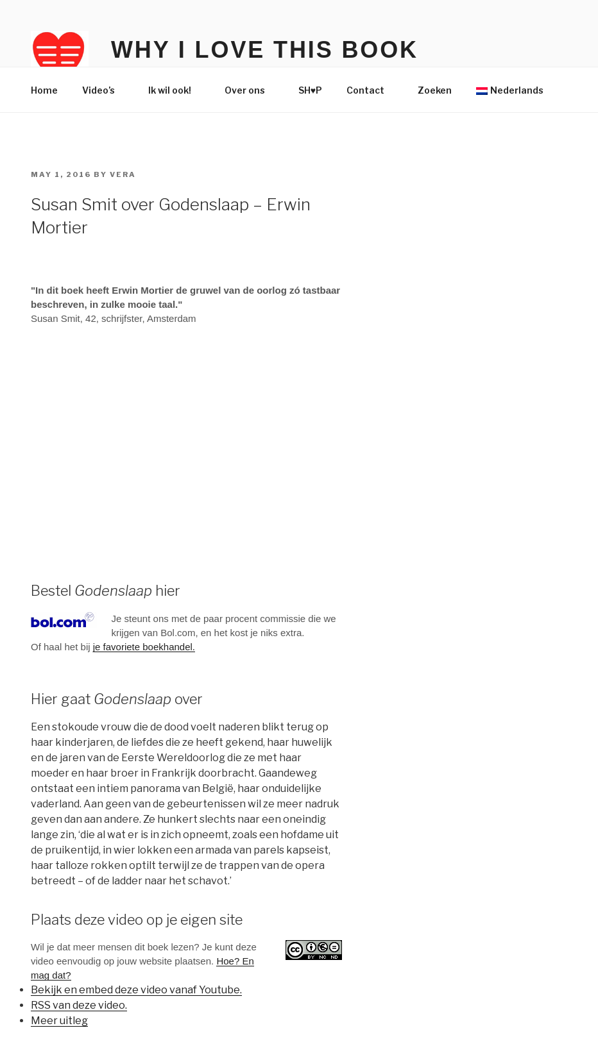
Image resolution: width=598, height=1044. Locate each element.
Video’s (104, 90)
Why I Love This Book (264, 50)
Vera (123, 174)
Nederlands (509, 90)
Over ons (251, 90)
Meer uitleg (59, 1021)
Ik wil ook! (175, 90)
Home (44, 90)
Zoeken (435, 90)
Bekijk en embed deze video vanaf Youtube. (136, 990)
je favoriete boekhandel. (144, 646)
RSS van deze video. (79, 1005)
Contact (371, 90)
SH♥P (310, 90)
